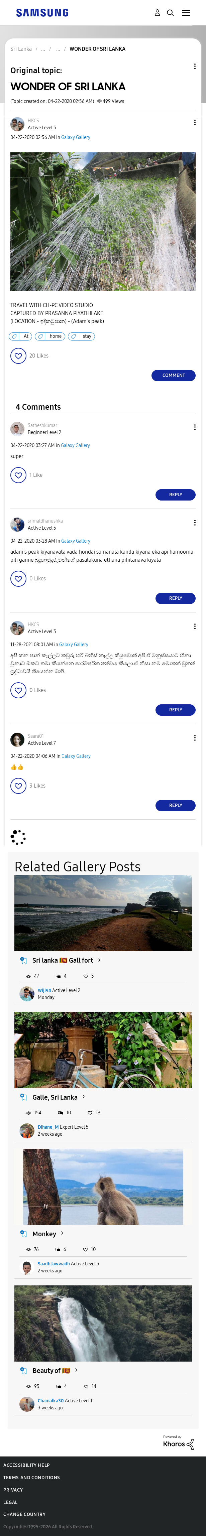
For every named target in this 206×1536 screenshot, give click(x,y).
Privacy (13, 1490)
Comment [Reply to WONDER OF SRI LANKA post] (174, 375)
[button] (184, 122)
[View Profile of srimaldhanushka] (45, 521)
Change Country (24, 1514)
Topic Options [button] (184, 66)
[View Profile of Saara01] (36, 736)
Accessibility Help (26, 1465)
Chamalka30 (51, 1401)
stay (87, 336)
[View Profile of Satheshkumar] (42, 425)
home (56, 336)
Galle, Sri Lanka (55, 1097)
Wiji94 (44, 990)
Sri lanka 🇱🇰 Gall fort (62, 960)
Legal (10, 1502)
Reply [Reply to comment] (175, 495)
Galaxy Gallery (75, 137)
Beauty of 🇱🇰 (51, 1371)
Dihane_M (48, 1127)
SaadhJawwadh (54, 1264)
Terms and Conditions (31, 1478)
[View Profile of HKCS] (33, 121)
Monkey (44, 1234)
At (26, 336)
